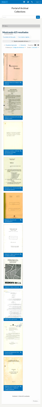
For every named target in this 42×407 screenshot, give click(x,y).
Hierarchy (22, 45)
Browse (4, 2)
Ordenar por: (8, 47)
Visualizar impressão (10, 45)
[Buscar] (38, 17)
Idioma (28, 2)
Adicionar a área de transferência (21, 82)
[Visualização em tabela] (38, 45)
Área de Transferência (32, 2)
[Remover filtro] (16, 37)
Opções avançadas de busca (21, 41)
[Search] (19, 17)
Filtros (5, 26)
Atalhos (24, 2)
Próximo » (35, 401)
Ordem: (29, 47)
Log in (37, 2)
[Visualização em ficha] (35, 45)
